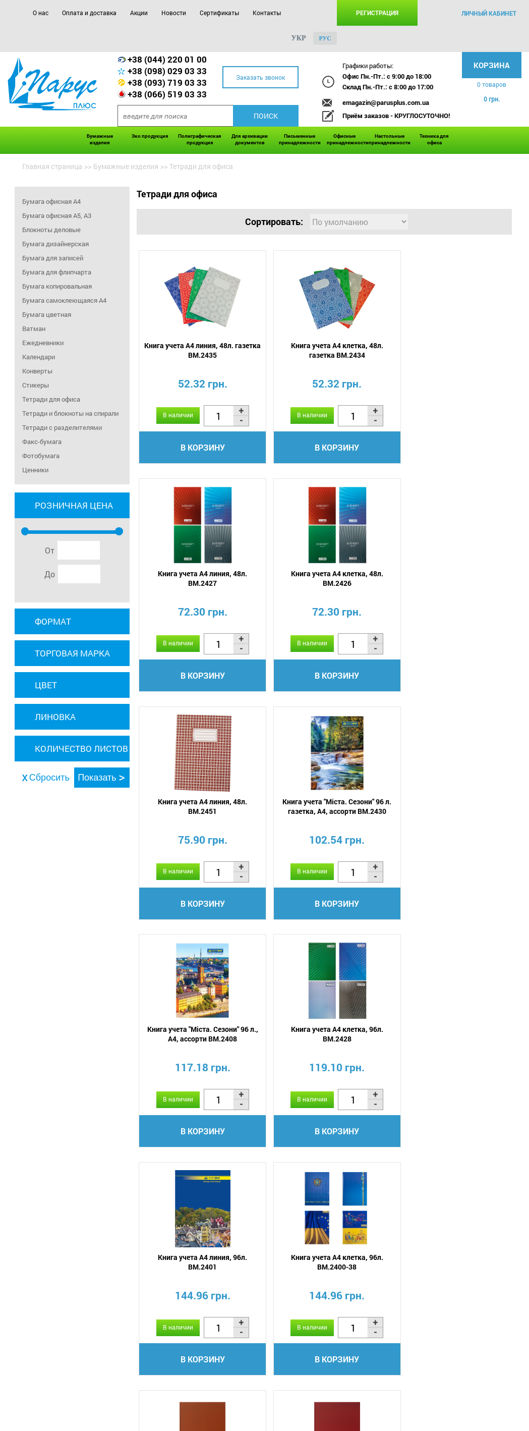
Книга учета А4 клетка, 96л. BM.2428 (322, 807)
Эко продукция (150, 136)
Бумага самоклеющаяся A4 (64, 300)
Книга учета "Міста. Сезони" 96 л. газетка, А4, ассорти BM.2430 (446, 578)
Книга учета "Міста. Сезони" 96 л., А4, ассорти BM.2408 (197, 807)
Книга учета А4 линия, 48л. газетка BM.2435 (197, 350)
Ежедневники (43, 342)
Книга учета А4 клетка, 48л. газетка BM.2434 (322, 350)
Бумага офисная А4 (51, 201)
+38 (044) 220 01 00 (167, 59)
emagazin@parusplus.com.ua (385, 102)
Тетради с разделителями (62, 427)
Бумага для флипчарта (56, 272)
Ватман (33, 328)
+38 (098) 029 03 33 (167, 71)
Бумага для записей (52, 257)
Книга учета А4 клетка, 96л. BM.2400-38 (197, 1035)
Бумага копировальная (57, 286)
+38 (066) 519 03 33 (167, 94)
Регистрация (377, 13)
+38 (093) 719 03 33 (167, 82)
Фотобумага (41, 455)
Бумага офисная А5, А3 (56, 215)
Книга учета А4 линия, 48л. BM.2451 (322, 578)
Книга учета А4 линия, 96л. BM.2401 (446, 807)
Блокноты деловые (51, 229)
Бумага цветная (46, 314)
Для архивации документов (249, 139)
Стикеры (35, 385)
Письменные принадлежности (300, 139)
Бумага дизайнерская (55, 243)
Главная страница (52, 166)
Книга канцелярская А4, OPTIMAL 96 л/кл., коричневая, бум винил (322, 1040)
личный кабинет (488, 13)
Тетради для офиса (51, 399)
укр (298, 38)
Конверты (37, 370)
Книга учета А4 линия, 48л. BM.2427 (446, 350)
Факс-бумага (42, 441)
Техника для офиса (434, 139)
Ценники (35, 469)
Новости (173, 13)
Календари (38, 356)
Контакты (267, 13)
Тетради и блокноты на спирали (70, 413)
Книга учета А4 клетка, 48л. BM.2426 (197, 578)
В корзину (197, 447)
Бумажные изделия (100, 139)
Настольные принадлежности (389, 139)
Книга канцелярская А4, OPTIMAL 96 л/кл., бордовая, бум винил (446, 1040)
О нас (40, 13)
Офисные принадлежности (345, 139)
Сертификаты (219, 13)
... (336, 1192)
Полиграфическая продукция (199, 139)
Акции (139, 13)
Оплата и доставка (89, 13)
